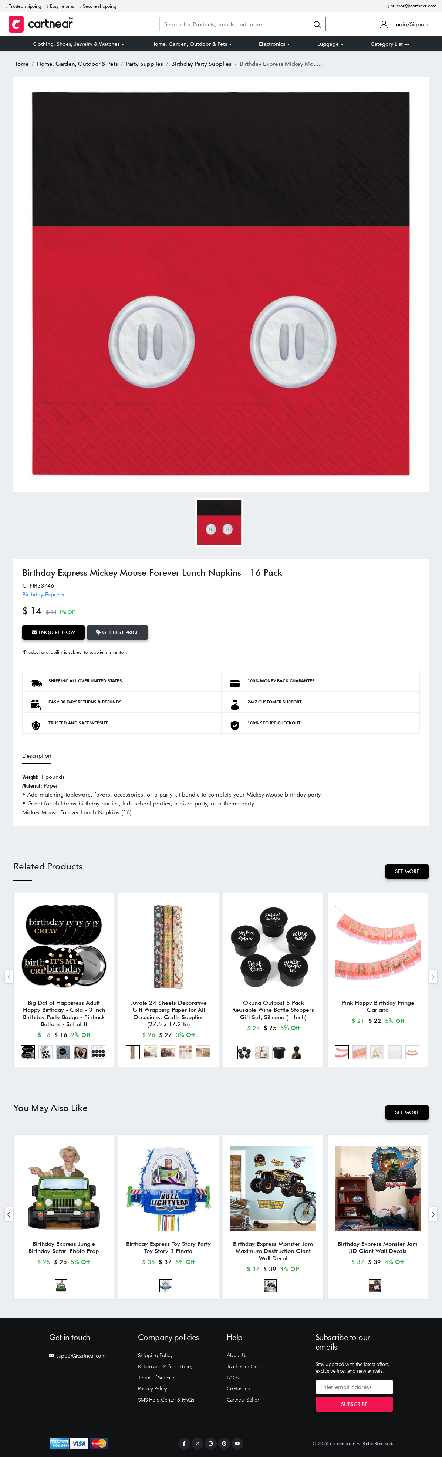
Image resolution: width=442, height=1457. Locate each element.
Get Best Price (117, 632)
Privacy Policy (152, 1388)
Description (36, 755)
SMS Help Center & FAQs (166, 1399)
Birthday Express (43, 594)
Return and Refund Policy (165, 1366)
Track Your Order (245, 1366)
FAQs (233, 1377)
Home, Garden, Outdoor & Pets (189, 44)
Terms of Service (156, 1377)
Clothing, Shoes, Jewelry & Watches (76, 44)
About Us (237, 1355)
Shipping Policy (155, 1355)
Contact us (238, 1388)
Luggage (328, 44)
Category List (390, 44)
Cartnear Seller (243, 1399)
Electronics (272, 44)
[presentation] (9, 976)
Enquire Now (53, 632)
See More (407, 871)
